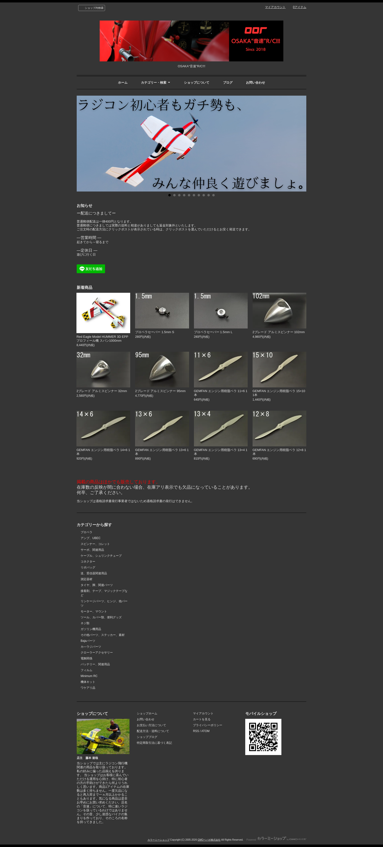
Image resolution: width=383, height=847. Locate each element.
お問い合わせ (255, 82)
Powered (276, 839)
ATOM (205, 731)
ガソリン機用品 (91, 629)
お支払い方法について (151, 725)
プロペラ (86, 532)
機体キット (88, 682)
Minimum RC (89, 676)
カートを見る (202, 719)
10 (213, 195)
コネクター (88, 561)
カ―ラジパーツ (91, 646)
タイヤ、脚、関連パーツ (97, 585)
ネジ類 (85, 623)
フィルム (86, 670)
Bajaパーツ (88, 641)
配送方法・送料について (153, 731)
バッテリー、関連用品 (95, 664)
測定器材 (86, 579)
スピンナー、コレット (95, 544)
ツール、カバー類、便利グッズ (101, 617)
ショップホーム (147, 713)
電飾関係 (86, 658)
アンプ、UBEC (90, 538)
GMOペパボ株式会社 (209, 839)
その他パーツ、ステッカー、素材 (103, 635)
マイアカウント (275, 7)
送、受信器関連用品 (94, 573)
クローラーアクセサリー (97, 652)
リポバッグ (88, 567)
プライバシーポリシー (207, 725)
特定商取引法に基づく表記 (154, 743)
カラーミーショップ (159, 839)
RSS (196, 731)
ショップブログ (147, 737)
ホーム (123, 82)
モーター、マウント (94, 611)
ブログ (228, 82)
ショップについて (196, 82)
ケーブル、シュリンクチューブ (101, 555)
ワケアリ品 (88, 687)
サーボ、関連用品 (92, 550)
